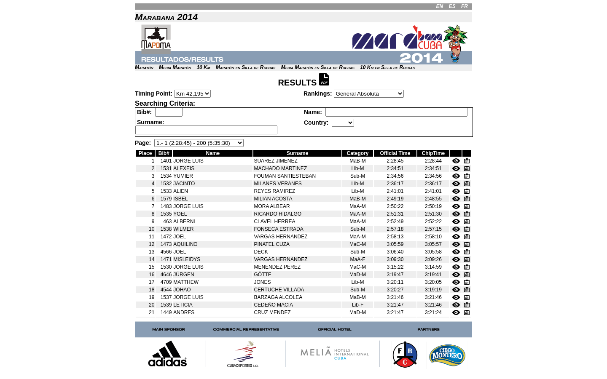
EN (439, 6)
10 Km (203, 67)
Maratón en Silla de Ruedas (246, 67)
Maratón (144, 67)
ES (452, 6)
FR (464, 6)
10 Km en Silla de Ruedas (387, 67)
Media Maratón (175, 67)
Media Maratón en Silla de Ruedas (318, 67)
